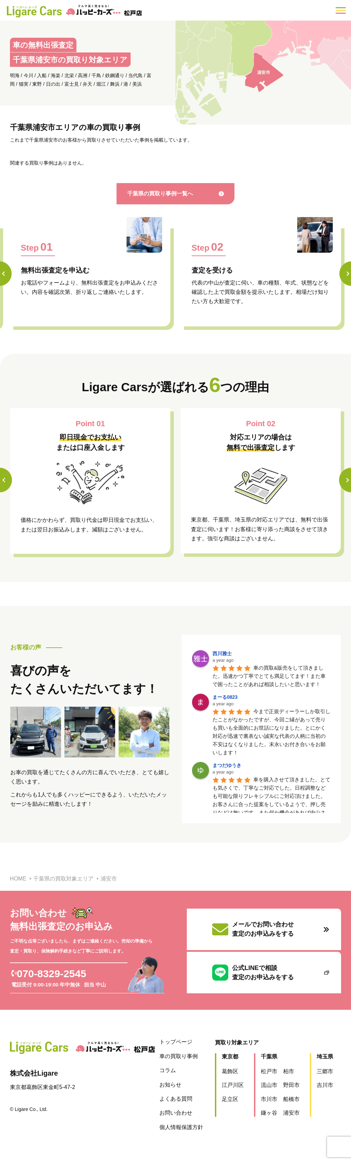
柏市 (288, 1071)
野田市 (291, 1085)
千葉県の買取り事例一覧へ (170, 193)
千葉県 (269, 1056)
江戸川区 (232, 1085)
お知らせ (170, 1085)
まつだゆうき (227, 765)
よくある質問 (175, 1099)
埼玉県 (324, 1056)
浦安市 (291, 1113)
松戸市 (269, 1071)
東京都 (229, 1056)
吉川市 (324, 1085)
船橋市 (291, 1099)
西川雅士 (222, 653)
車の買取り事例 (178, 1056)
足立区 (229, 1099)
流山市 (269, 1085)
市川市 (269, 1099)
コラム (167, 1070)
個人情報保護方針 (181, 1127)
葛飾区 (229, 1071)
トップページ (175, 1042)
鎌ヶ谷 (269, 1113)
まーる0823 (225, 697)
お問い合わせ (175, 1113)
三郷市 (324, 1071)
